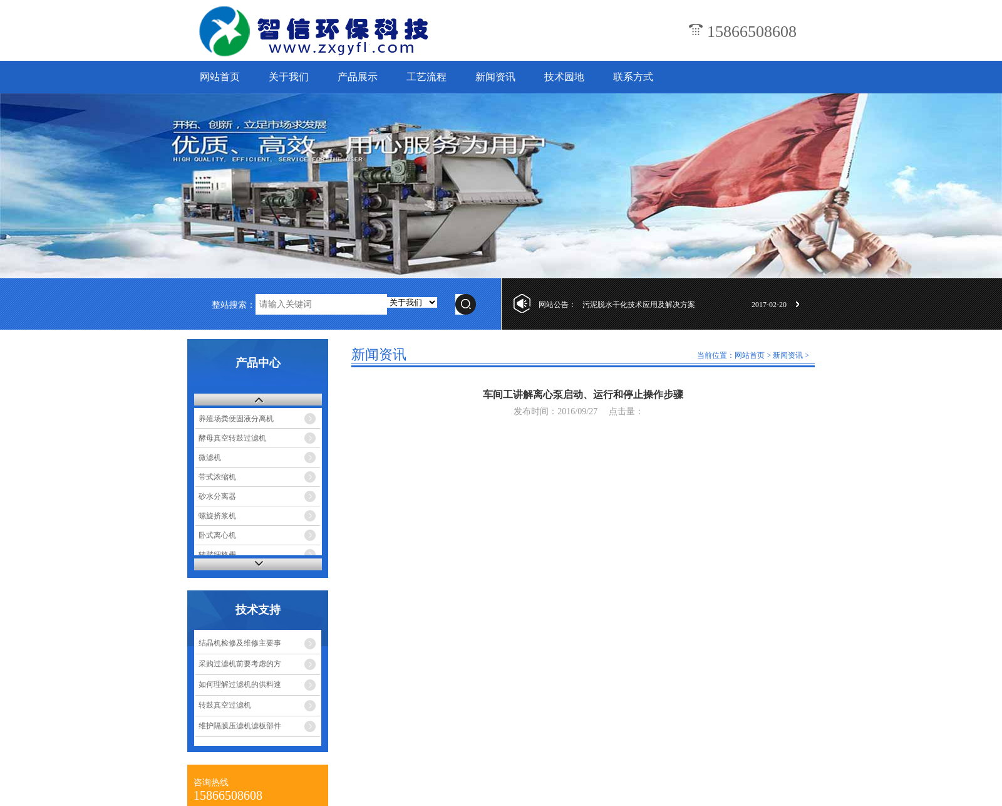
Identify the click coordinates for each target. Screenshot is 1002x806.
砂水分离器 (217, 496)
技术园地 (564, 76)
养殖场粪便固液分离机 (236, 418)
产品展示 (358, 76)
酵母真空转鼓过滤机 (232, 438)
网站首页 (220, 76)
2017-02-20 (769, 304)
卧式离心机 (217, 535)
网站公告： (557, 304)
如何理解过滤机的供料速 (240, 684)
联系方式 (633, 76)
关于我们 (289, 76)
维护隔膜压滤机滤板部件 (240, 725)
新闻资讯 (495, 76)
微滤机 (210, 457)
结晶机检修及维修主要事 (240, 643)
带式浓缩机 (217, 477)
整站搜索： (234, 305)
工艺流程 (426, 76)
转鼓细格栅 (217, 554)
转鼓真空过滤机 (225, 705)
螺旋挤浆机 (217, 515)
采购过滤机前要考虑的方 (240, 663)
